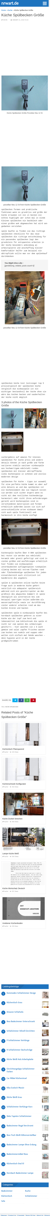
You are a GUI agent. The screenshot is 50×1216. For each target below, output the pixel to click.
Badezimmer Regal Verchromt (20, 1115)
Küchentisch (6, 1186)
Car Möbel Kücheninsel (17, 1068)
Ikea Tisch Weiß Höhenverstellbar (21, 1125)
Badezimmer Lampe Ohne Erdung (21, 1134)
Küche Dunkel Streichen (12, 809)
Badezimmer (7, 1181)
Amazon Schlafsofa (15, 1002)
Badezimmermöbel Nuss (17, 1144)
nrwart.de (10, 3)
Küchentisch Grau (14, 992)
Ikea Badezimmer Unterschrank (21, 1011)
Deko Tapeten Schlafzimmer (19, 1106)
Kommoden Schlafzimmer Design (21, 983)
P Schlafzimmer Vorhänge (18, 1030)
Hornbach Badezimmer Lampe (20, 1163)
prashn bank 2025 (35, 1211)
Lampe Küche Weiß (10, 843)
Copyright (20, 1206)
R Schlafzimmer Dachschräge (19, 1040)
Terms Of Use (30, 1206)
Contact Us (12, 1206)
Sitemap (4, 1206)
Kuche (5, 20)
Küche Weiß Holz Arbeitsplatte (20, 1049)
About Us (40, 1206)
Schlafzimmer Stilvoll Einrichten (21, 1021)
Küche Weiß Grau (14, 1087)
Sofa (3, 1191)
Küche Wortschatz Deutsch (13, 878)
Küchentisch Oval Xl (15, 1153)
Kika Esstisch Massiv (15, 1078)
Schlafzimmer (31, 1186)
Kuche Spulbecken (11, 697)
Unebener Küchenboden (12, 913)
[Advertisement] (25, 48)
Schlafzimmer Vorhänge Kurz (19, 1096)
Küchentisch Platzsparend (13, 739)
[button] (45, 3)
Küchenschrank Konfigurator (14, 774)
